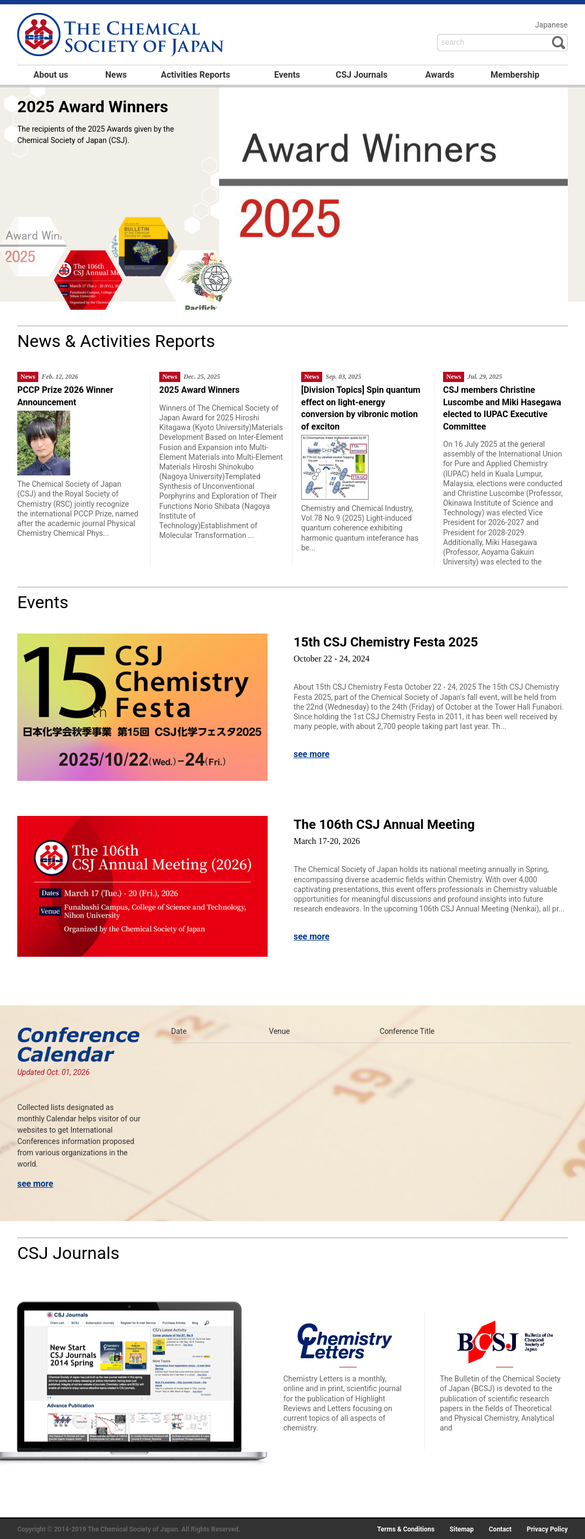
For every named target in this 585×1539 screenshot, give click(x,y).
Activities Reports (195, 75)
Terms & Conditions (405, 1529)
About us (50, 75)
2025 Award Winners (92, 106)
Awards (439, 75)
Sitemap (462, 1529)
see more (312, 754)
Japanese (551, 25)
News (116, 75)
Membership (515, 75)
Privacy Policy (547, 1529)
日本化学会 (122, 35)
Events (287, 75)
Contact (500, 1529)
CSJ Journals (361, 75)
